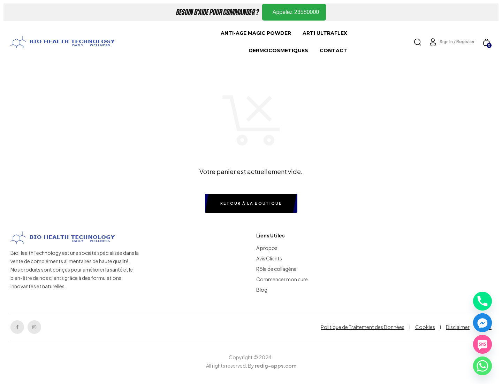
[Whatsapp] (482, 365)
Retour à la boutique (251, 203)
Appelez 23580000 (296, 12)
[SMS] (482, 344)
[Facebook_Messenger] (482, 322)
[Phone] (482, 301)
